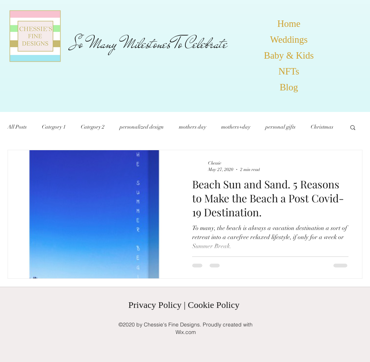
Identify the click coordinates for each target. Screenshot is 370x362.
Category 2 (93, 127)
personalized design (142, 127)
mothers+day (235, 127)
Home (288, 24)
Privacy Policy (155, 305)
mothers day (192, 127)
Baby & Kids (289, 55)
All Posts (17, 127)
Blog (289, 87)
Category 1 (54, 127)
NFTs (288, 71)
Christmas (322, 127)
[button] (352, 128)
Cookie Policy (213, 305)
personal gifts (280, 127)
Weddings (288, 39)
